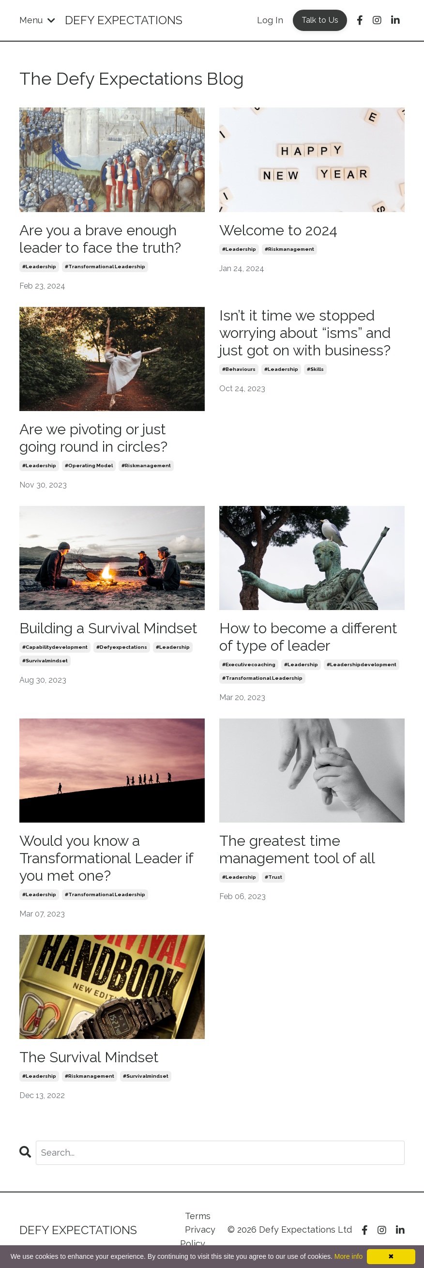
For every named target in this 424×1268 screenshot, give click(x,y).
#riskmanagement (289, 249)
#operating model (89, 465)
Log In (270, 20)
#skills (315, 369)
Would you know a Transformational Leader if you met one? (106, 858)
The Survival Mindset (89, 1057)
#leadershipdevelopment (361, 664)
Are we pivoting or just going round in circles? (93, 438)
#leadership (39, 266)
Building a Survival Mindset (108, 628)
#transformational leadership (105, 266)
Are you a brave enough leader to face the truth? (100, 239)
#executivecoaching (248, 664)
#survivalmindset (45, 660)
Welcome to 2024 (278, 230)
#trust (273, 877)
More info (348, 1256)
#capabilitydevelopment (55, 647)
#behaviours (239, 369)
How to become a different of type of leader (308, 637)
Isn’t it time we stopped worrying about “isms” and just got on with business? (305, 333)
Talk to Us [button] (320, 20)
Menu (37, 20)
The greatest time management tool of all (297, 849)
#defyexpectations (121, 647)
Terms (198, 1216)
